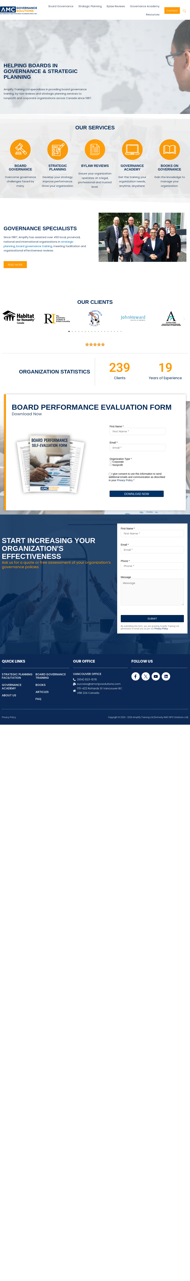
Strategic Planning (90, 6)
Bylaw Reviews (116, 6)
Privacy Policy (125, 480)
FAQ (38, 699)
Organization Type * (121, 458)
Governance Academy (145, 6)
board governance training (34, 246)
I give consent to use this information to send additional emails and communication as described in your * (137, 477)
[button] (6, 319)
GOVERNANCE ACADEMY (11, 686)
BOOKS (41, 685)
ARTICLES (42, 692)
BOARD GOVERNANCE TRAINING (51, 676)
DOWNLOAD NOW (136, 493)
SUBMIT (152, 618)
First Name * (117, 426)
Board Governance (60, 6)
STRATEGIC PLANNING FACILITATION (17, 676)
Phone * (125, 561)
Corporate (118, 461)
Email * (114, 442)
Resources (153, 14)
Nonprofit (117, 465)
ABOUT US (9, 695)
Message (126, 577)
